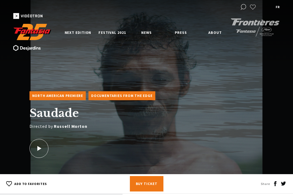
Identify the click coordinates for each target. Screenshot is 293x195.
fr (277, 7)
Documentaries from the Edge (122, 95)
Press (181, 32)
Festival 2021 (112, 32)
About (215, 32)
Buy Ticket (146, 183)
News (146, 32)
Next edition (78, 32)
